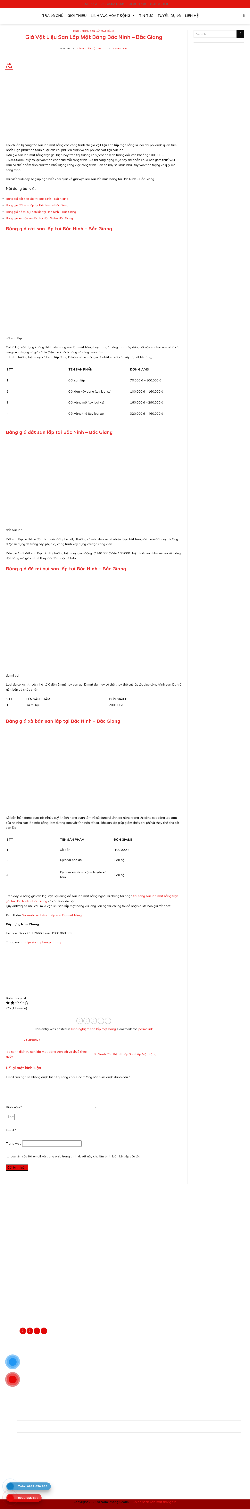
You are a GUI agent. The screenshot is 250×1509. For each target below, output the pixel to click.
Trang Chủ (52, 15)
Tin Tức (146, 15)
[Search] (245, 16)
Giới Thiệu (77, 15)
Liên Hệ (192, 15)
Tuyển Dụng (169, 15)
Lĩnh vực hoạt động (113, 15)
